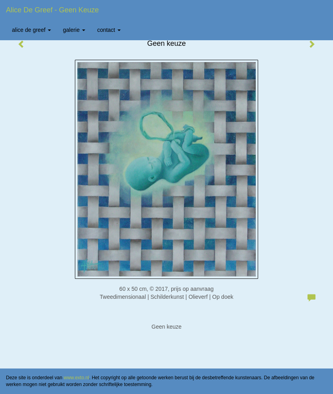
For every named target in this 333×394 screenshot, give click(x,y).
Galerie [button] (74, 30)
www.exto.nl (76, 377)
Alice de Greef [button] (31, 30)
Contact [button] (109, 30)
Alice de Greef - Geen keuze (52, 10)
